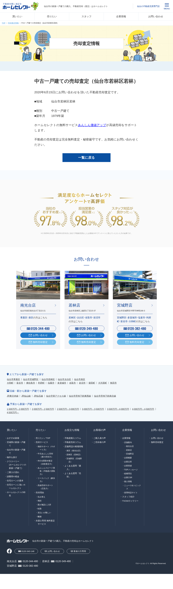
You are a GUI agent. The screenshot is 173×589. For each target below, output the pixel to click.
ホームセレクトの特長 (16, 494)
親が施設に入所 (44, 505)
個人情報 (128, 481)
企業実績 (128, 466)
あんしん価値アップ (92, 125)
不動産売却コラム (73, 442)
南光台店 (130, 446)
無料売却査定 (40, 342)
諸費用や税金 (13, 476)
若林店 (129, 450)
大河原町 (102, 383)
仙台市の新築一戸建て (16, 451)
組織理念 (128, 473)
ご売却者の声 (99, 442)
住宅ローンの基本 (15, 480)
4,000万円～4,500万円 (143, 409)
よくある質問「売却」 (73, 475)
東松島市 (30, 383)
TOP (3, 23)
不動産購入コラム (73, 438)
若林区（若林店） (74, 454)
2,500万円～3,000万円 (68, 409)
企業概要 (128, 458)
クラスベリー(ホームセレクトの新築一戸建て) (16, 464)
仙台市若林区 (48, 379)
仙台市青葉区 (13, 379)
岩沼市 (82, 383)
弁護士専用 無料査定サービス (45, 522)
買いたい (17, 16)
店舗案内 (128, 442)
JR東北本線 (12, 396)
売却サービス (42, 442)
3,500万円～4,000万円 (118, 409)
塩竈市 (51, 383)
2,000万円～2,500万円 (43, 409)
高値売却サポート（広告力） (45, 487)
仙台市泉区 (79, 379)
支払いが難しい (44, 512)
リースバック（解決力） (46, 479)
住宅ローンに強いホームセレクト (16, 486)
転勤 (39, 509)
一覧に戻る (86, 157)
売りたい (52, 16)
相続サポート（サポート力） (46, 448)
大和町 (10, 383)
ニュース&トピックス (132, 487)
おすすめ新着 (13, 438)
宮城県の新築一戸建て (16, 444)
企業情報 (121, 16)
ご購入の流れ (13, 472)
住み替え (41, 497)
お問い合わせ (155, 16)
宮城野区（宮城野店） (74, 460)
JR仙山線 (26, 396)
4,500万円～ (13, 412)
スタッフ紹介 (128, 496)
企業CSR (128, 477)
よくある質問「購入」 (73, 467)
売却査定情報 (13, 23)
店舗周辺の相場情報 (74, 446)
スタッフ (86, 16)
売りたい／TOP (43, 438)
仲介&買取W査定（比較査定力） (45, 462)
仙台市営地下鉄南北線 (105, 396)
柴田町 (92, 383)
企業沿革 (128, 462)
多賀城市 (61, 383)
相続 (39, 501)
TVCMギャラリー (130, 501)
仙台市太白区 (64, 379)
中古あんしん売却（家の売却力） (45, 455)
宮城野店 (130, 454)
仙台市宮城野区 (30, 379)
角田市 (113, 383)
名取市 (72, 383)
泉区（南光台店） (74, 450)
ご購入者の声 (99, 438)
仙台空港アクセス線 (56, 396)
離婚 (39, 516)
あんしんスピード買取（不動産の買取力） (46, 471)
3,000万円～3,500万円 (93, 409)
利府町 (41, 383)
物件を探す (12, 457)
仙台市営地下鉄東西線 (80, 396)
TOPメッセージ (131, 470)
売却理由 (40, 492)
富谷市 (19, 383)
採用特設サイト (131, 492)
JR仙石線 (38, 396)
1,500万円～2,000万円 (18, 409)
